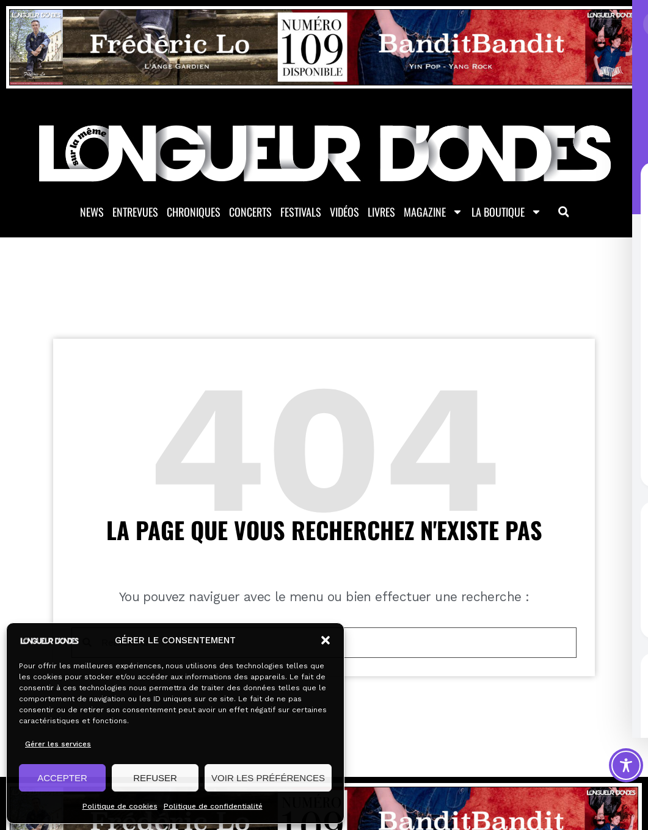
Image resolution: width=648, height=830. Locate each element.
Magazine (433, 213)
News (92, 213)
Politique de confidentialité (213, 806)
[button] (325, 640)
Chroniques (193, 213)
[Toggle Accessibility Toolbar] (626, 765)
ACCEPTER (62, 778)
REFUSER (155, 778)
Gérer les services (58, 744)
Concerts (250, 213)
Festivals (300, 213)
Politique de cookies (120, 806)
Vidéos (344, 213)
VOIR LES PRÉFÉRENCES (268, 778)
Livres (381, 213)
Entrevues (135, 213)
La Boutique (506, 213)
